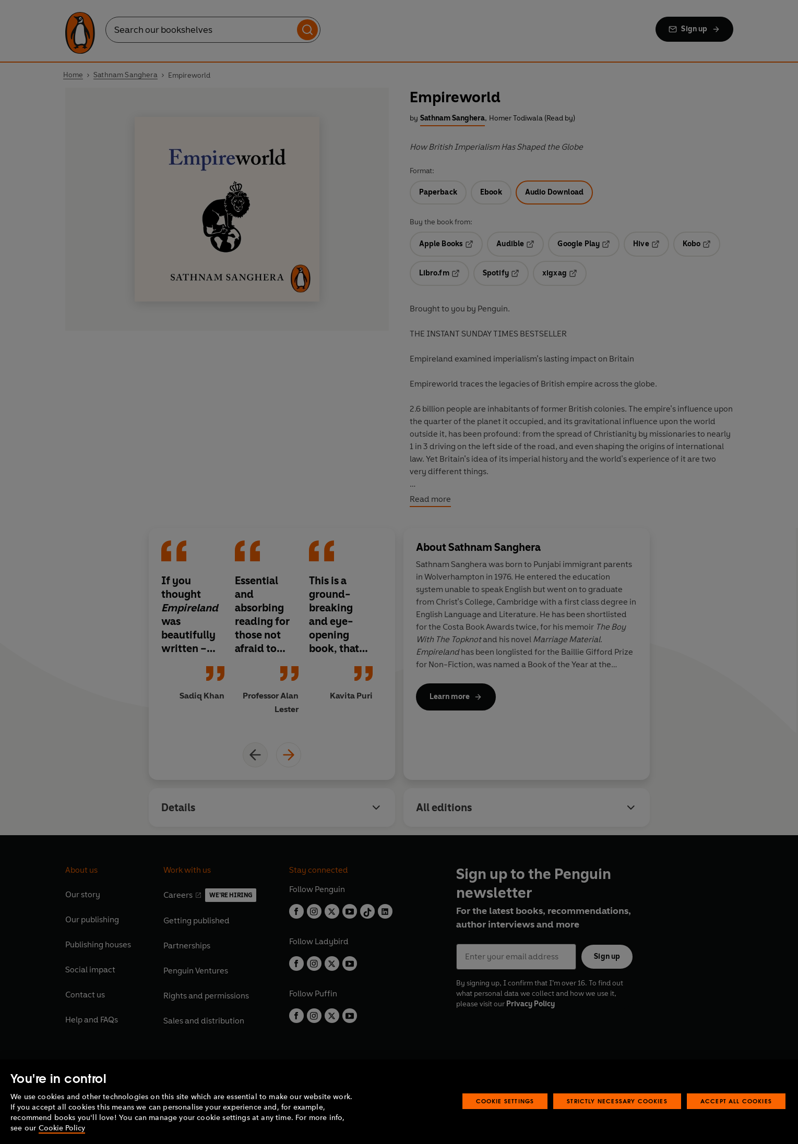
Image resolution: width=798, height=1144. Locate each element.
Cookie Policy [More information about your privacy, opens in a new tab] (62, 1128)
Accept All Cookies (736, 1101)
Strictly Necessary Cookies (617, 1101)
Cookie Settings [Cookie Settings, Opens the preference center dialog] (505, 1101)
